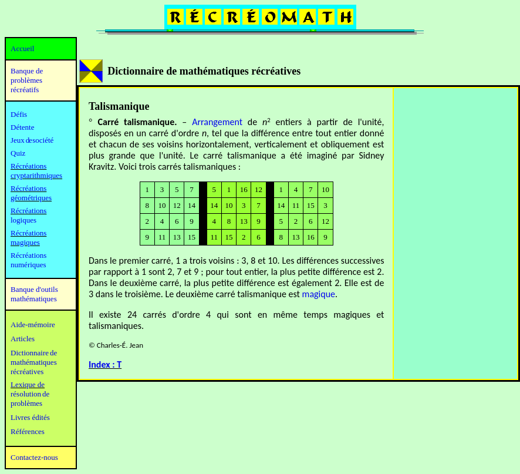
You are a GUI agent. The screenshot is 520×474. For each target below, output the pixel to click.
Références (28, 431)
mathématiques (34, 362)
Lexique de (28, 384)
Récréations (28, 210)
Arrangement (217, 121)
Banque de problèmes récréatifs (27, 80)
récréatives (27, 371)
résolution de (30, 393)
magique (318, 294)
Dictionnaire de (34, 352)
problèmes (26, 403)
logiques (23, 220)
